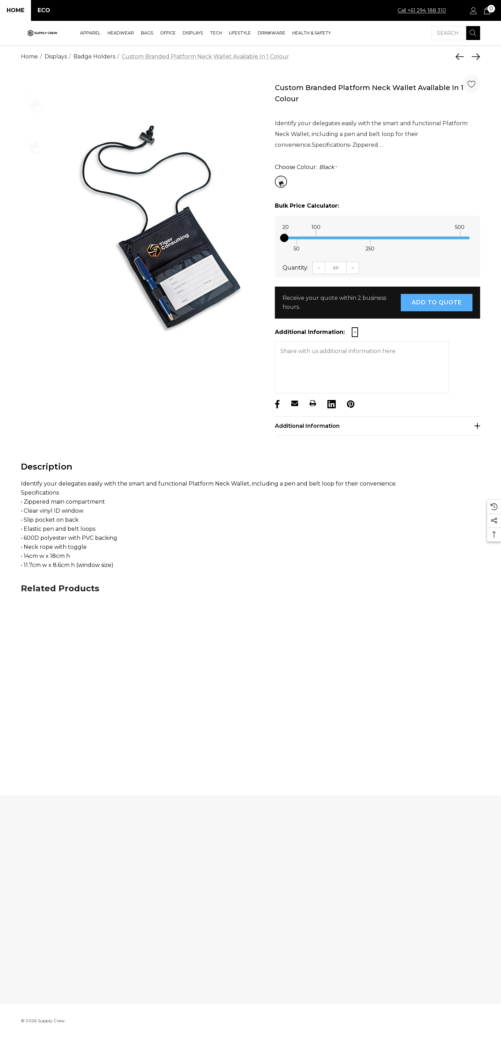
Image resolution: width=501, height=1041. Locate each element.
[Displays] (193, 33)
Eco (44, 10)
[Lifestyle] (240, 33)
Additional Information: (310, 332)
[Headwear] (121, 33)
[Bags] (147, 33)
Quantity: (295, 267)
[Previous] (461, 57)
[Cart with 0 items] (486, 10)
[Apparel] (90, 33)
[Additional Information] (377, 426)
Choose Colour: (306, 167)
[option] (159, 227)
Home (15, 10)
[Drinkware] (271, 33)
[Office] (168, 33)
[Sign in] (473, 10)
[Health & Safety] (311, 33)
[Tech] (216, 33)
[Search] (473, 33)
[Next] (474, 57)
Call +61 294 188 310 (422, 10)
